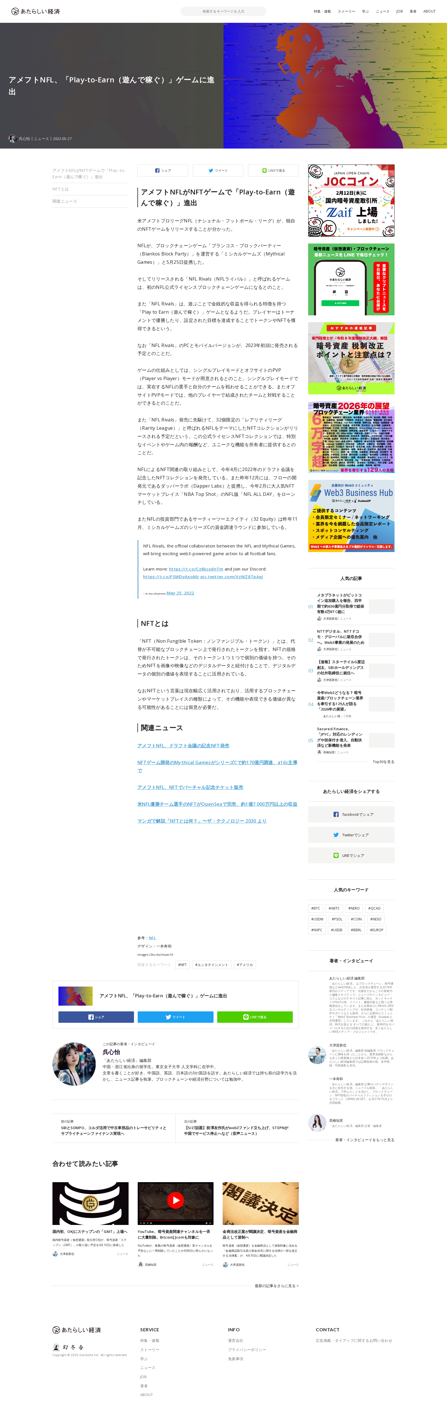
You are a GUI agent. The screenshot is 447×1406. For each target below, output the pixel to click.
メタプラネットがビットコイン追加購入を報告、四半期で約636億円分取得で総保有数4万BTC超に (340, 603)
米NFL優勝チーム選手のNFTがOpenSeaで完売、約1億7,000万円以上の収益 (217, 804)
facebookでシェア (358, 814)
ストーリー (346, 11)
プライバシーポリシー (247, 1348)
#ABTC (334, 908)
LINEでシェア (353, 855)
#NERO (354, 908)
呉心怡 (111, 1052)
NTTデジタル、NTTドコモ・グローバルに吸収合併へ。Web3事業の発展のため (340, 637)
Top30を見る (384, 761)
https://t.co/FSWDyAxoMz (171, 576)
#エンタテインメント (211, 964)
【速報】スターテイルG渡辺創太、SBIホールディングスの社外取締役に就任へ (341, 667)
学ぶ (365, 11)
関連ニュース (64, 201)
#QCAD (374, 908)
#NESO (375, 919)
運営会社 (235, 1339)
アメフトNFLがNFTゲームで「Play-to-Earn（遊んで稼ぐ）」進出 (89, 173)
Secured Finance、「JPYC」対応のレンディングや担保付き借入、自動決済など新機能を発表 (339, 737)
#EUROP (376, 930)
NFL (152, 937)
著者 (413, 11)
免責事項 (235, 1357)
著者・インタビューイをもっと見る (365, 1139)
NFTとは (60, 189)
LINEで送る (277, 170)
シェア (166, 170)
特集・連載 (322, 11)
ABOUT (429, 11)
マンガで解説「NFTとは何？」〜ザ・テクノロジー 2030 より (202, 821)
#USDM (317, 919)
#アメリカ (245, 964)
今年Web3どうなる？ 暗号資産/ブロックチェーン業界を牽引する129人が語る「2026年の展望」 (340, 701)
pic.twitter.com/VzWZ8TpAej (231, 576)
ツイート (221, 170)
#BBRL (356, 930)
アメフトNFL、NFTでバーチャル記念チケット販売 (190, 787)
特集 (348, 716)
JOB (400, 11)
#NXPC (316, 930)
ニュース (383, 11)
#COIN (356, 919)
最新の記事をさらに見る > (277, 1284)
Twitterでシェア (355, 834)
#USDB (336, 930)
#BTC (315, 908)
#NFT (182, 964)
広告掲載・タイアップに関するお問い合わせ (354, 1339)
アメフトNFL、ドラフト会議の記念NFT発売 (183, 745)
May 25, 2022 (180, 593)
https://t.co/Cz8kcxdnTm (196, 569)
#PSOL (337, 919)
